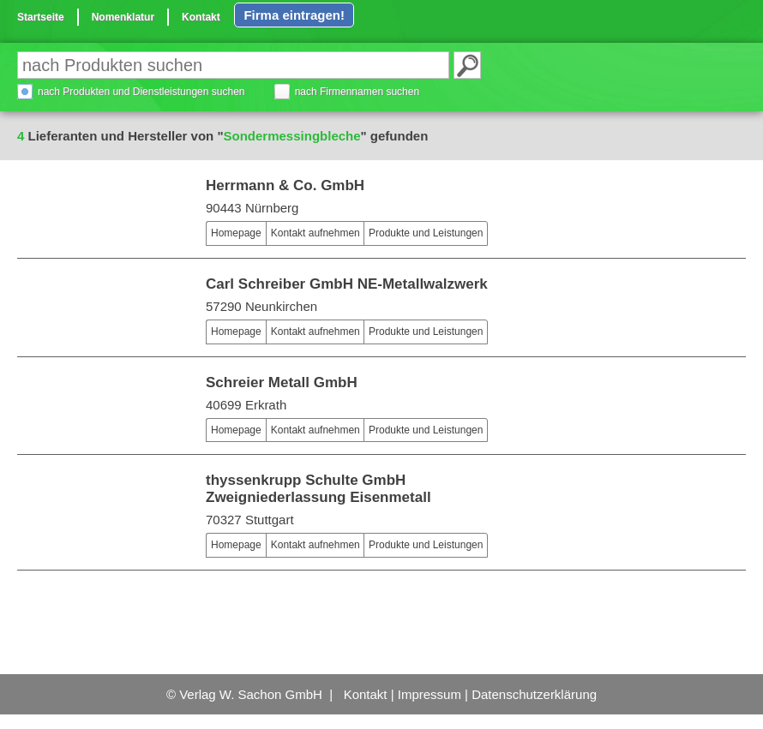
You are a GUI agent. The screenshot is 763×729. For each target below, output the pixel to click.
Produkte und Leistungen (426, 233)
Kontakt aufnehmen (315, 233)
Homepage (236, 233)
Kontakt (201, 17)
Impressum (429, 694)
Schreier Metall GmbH (281, 382)
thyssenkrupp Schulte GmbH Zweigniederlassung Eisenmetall (318, 488)
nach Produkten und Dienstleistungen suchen (141, 92)
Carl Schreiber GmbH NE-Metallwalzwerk (347, 284)
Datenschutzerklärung (534, 694)
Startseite (40, 17)
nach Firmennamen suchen (357, 92)
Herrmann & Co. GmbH (285, 185)
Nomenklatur (123, 17)
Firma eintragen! (294, 15)
